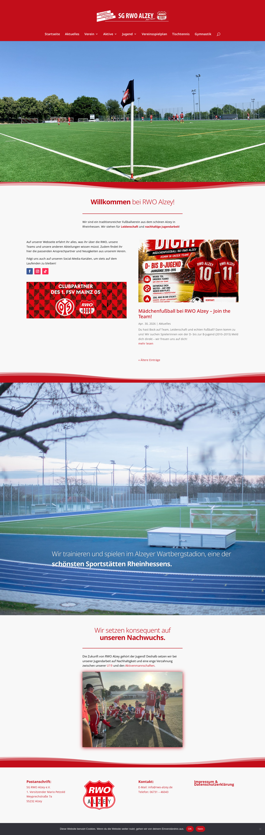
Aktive (108, 34)
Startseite (52, 34)
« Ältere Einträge (149, 360)
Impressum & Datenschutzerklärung (214, 783)
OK (190, 828)
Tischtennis (181, 34)
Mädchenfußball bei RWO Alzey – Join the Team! (184, 314)
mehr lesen (145, 343)
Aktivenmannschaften (139, 665)
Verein (89, 34)
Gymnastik (203, 34)
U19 (109, 665)
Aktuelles (72, 34)
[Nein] (260, 829)
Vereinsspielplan (154, 34)
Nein (200, 828)
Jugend (127, 34)
